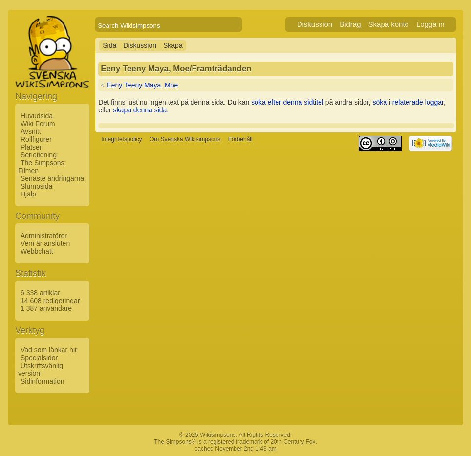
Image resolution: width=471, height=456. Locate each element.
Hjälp (28, 194)
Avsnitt (31, 131)
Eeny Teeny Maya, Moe (142, 85)
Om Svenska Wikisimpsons (185, 139)
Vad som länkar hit (49, 350)
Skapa (173, 45)
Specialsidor (39, 358)
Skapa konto (388, 24)
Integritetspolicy (121, 139)
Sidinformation (42, 381)
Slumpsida (36, 186)
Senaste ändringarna (52, 178)
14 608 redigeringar (50, 300)
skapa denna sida (140, 110)
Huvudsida (37, 116)
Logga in (430, 24)
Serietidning (39, 155)
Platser (31, 147)
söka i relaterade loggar (408, 102)
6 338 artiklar (40, 293)
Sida (109, 45)
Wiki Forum (38, 124)
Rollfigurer (36, 139)
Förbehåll (240, 139)
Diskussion (315, 24)
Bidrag (350, 24)
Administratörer (44, 235)
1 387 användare (46, 308)
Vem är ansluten (45, 243)
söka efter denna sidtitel (287, 102)
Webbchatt (37, 251)
